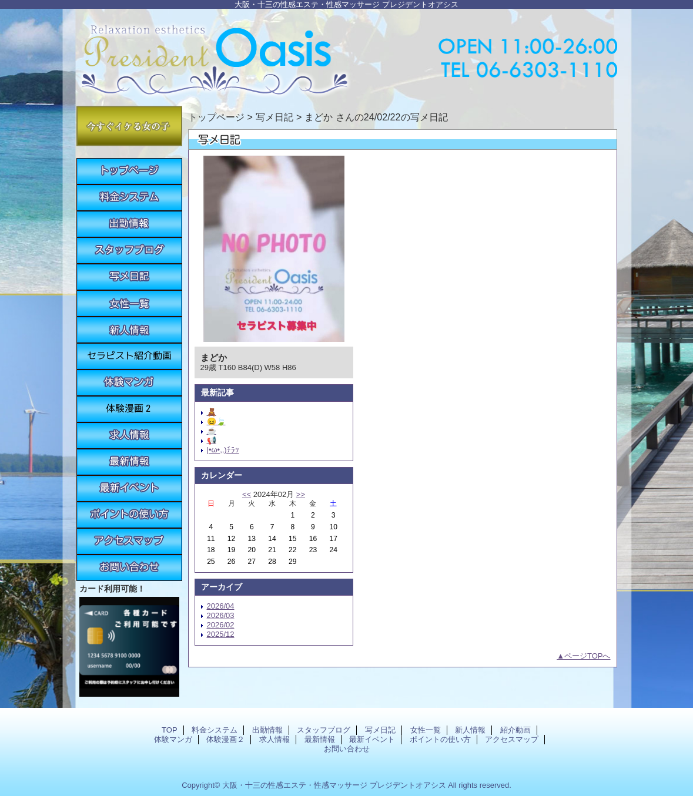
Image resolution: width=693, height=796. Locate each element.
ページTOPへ (587, 655)
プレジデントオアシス (346, 54)
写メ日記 (129, 277)
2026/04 (221, 606)
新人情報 (129, 330)
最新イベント (129, 488)
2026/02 (221, 624)
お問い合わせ (129, 568)
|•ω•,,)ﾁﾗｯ (223, 449)
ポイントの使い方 (129, 515)
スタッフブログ (129, 250)
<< (246, 494)
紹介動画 (129, 356)
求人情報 (129, 435)
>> (300, 494)
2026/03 (221, 615)
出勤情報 (129, 224)
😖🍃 (216, 421)
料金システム (129, 197)
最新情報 (129, 462)
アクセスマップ (129, 541)
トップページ (216, 117)
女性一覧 (129, 303)
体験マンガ (129, 383)
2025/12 (221, 634)
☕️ (211, 430)
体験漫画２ (129, 409)
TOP (129, 171)
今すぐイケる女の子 (129, 126)
